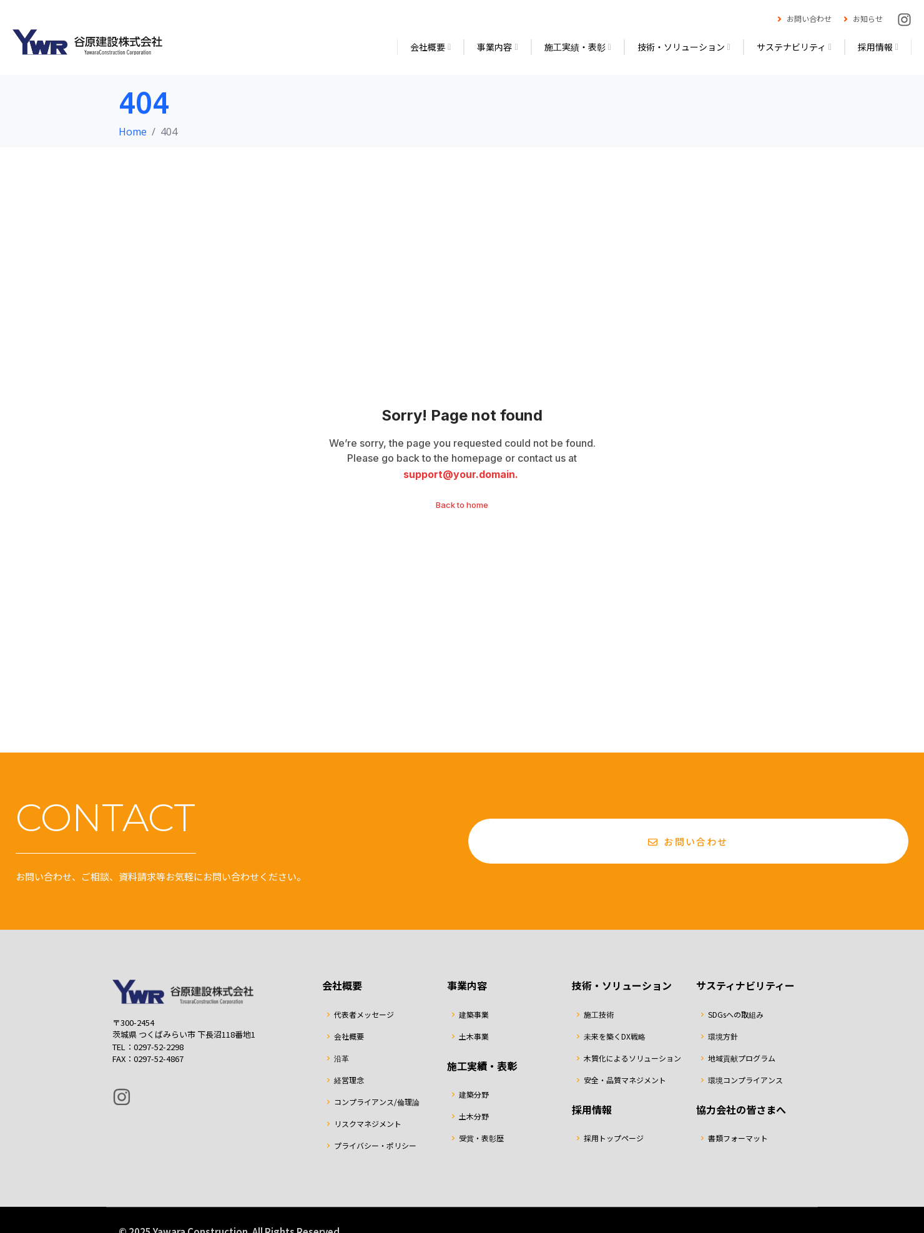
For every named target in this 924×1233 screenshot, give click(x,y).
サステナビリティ (794, 47)
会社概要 (430, 47)
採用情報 (878, 47)
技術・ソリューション (683, 47)
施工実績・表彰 (577, 47)
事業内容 (497, 47)
